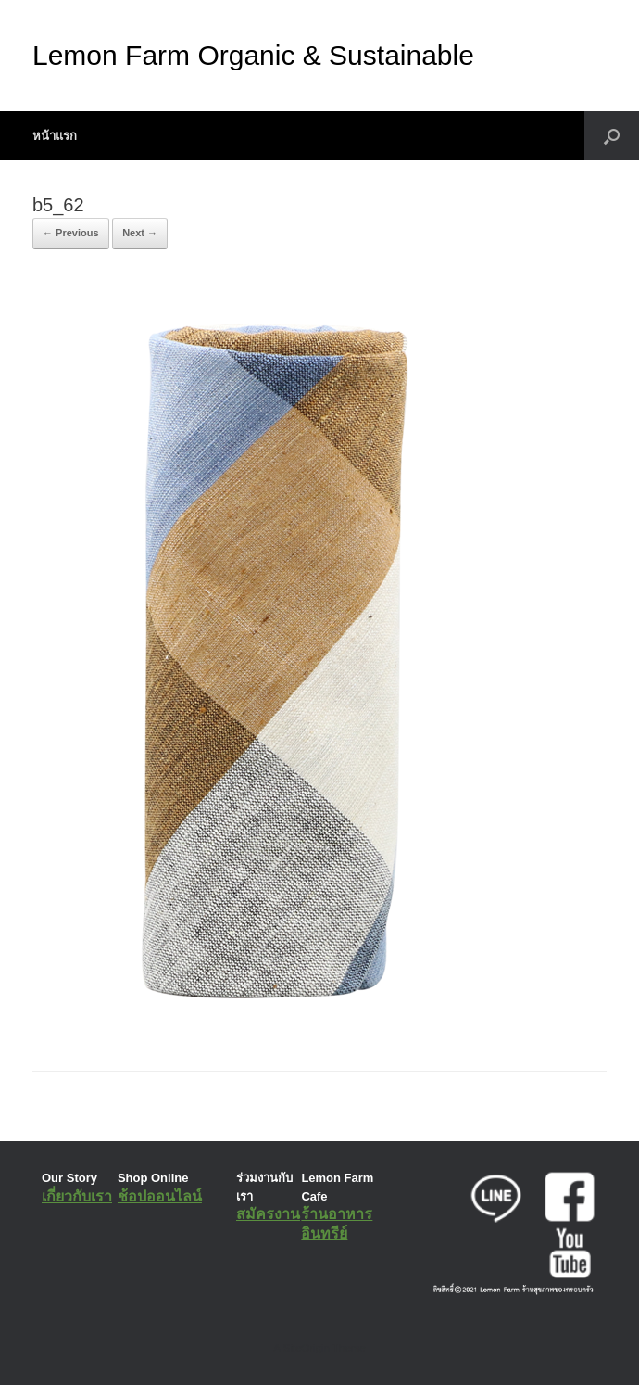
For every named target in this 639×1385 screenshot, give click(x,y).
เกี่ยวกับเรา (77, 1196)
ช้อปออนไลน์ (160, 1196)
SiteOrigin (306, 1347)
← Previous (71, 232)
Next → (139, 232)
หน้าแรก (54, 136)
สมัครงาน (268, 1214)
